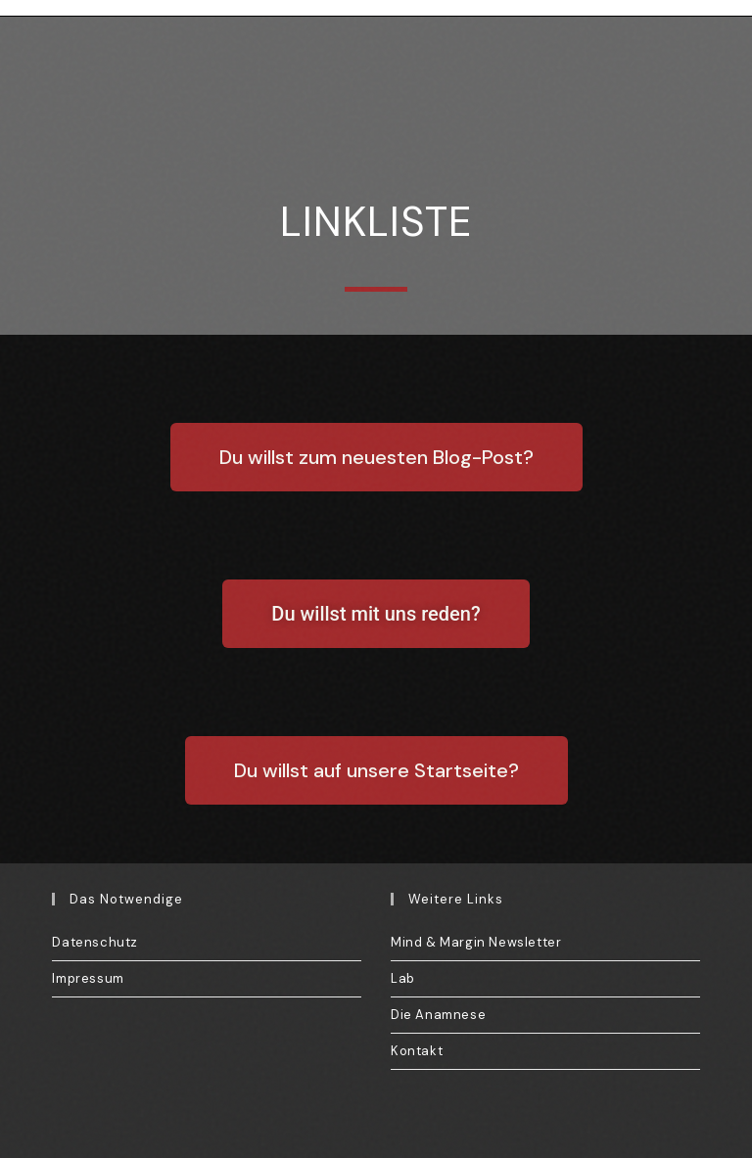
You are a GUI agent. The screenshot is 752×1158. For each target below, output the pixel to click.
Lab (403, 978)
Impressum (87, 978)
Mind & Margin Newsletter (476, 942)
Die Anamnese (438, 1014)
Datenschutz (95, 942)
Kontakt (417, 1050)
